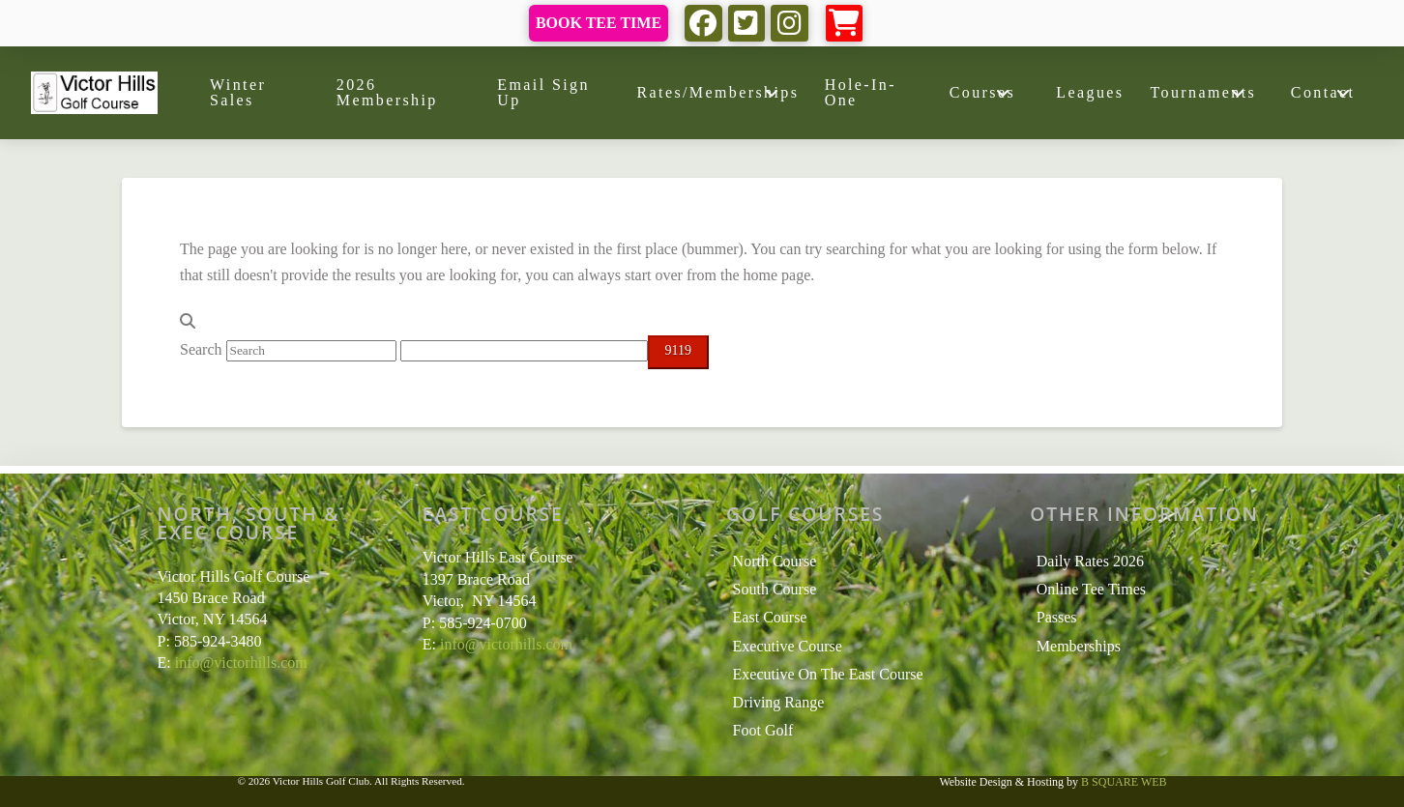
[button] (844, 24)
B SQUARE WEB (1123, 782)
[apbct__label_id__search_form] (524, 350)
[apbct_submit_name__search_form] (678, 352)
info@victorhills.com (241, 662)
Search (201, 349)
